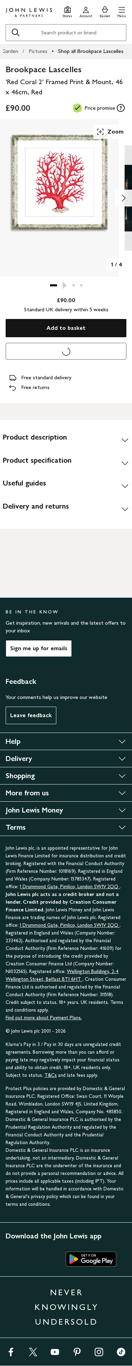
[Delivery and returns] (66, 509)
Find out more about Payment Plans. (44, 1018)
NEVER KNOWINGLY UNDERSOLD (66, 1307)
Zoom (110, 132)
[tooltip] (120, 108)
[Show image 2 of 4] (123, 198)
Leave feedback (31, 715)
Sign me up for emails (38, 648)
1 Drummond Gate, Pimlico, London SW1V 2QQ (70, 887)
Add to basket (66, 328)
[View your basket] (105, 11)
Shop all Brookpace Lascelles (91, 51)
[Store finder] (67, 11)
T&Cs (50, 1075)
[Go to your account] (86, 11)
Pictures (38, 51)
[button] (121, 11)
